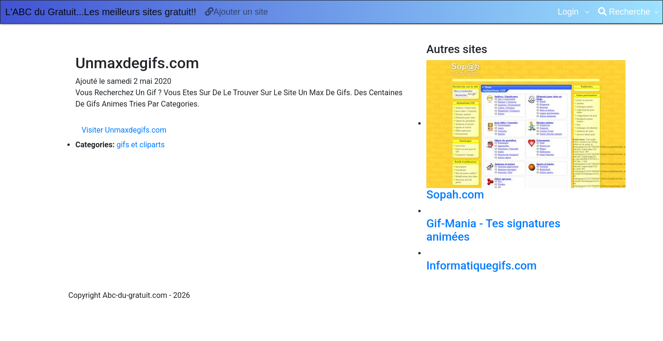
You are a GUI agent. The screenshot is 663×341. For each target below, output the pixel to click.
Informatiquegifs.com (481, 265)
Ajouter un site (236, 12)
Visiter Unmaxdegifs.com (124, 130)
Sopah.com (455, 194)
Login (569, 12)
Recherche (624, 12)
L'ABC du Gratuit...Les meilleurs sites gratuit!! (100, 12)
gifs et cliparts (141, 144)
